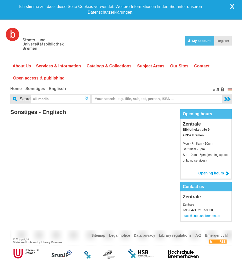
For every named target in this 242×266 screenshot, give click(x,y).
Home (16, 88)
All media (41, 99)
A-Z (198, 235)
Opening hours (213, 173)
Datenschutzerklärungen (110, 12)
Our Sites (179, 66)
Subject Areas (151, 66)
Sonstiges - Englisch (45, 88)
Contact (202, 66)
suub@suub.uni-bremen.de (201, 216)
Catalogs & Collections (109, 66)
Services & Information (58, 66)
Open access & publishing (39, 78)
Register (223, 41)
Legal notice (119, 235)
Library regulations (175, 235)
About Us (22, 66)
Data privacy (144, 235)
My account (200, 41)
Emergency (214, 235)
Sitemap (98, 235)
